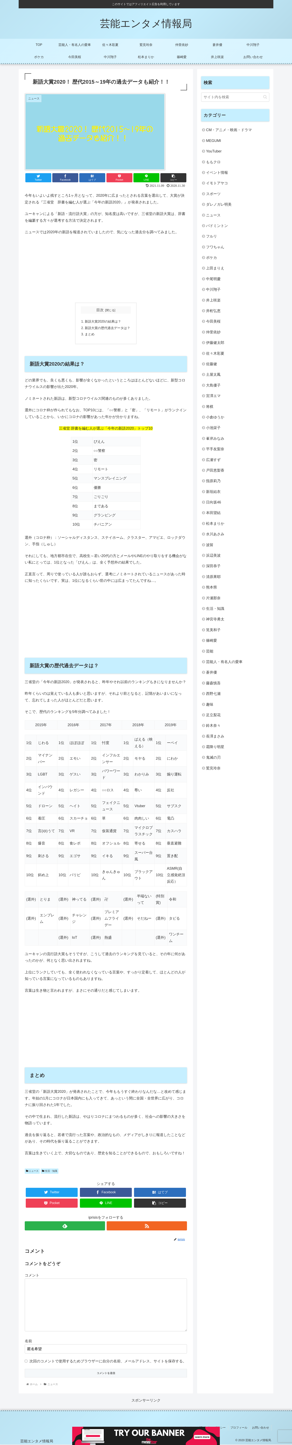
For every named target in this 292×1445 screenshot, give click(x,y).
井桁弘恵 (213, 311)
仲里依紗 (213, 332)
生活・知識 (49, 1171)
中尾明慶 (213, 279)
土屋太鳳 (213, 375)
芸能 (209, 651)
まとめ (89, 335)
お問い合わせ (260, 1428)
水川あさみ (215, 534)
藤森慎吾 (213, 683)
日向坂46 (213, 502)
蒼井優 (211, 672)
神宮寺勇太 (215, 619)
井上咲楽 (213, 300)
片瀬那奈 (213, 598)
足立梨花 (213, 715)
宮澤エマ (213, 396)
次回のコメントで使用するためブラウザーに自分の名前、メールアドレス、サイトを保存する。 (107, 1362)
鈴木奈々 (213, 726)
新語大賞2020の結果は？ (103, 322)
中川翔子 (213, 289)
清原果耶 (213, 577)
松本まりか (215, 524)
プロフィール (239, 1428)
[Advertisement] (106, 269)
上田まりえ (215, 268)
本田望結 (213, 513)
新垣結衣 (213, 492)
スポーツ (213, 194)
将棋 (209, 407)
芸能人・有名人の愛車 (224, 662)
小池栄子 (213, 428)
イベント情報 (217, 173)
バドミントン (217, 226)
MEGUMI (213, 141)
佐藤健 (211, 364)
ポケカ (211, 258)
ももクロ (213, 162)
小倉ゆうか (215, 417)
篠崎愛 (211, 640)
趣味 (209, 704)
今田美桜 (213, 321)
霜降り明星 (215, 747)
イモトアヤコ (217, 183)
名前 (28, 1342)
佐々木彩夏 (215, 353)
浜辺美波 (213, 555)
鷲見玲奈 (213, 768)
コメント (32, 1276)
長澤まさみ (215, 736)
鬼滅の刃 (213, 757)
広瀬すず (213, 460)
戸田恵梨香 (215, 470)
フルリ (211, 236)
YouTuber (214, 151)
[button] (265, 97)
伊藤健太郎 (215, 343)
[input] (235, 97)
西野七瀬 (213, 694)
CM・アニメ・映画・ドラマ (229, 130)
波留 (209, 545)
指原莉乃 (213, 481)
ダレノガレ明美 (219, 204)
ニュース (32, 1171)
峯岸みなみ (215, 438)
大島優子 (213, 385)
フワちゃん (215, 247)
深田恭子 (213, 566)
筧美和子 (213, 630)
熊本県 (211, 587)
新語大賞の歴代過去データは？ (107, 328)
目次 (100, 310)
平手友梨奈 (215, 449)
